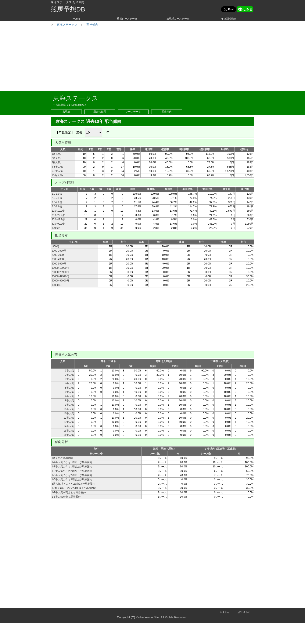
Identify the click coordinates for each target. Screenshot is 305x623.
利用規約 (224, 612)
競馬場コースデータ (177, 18)
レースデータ (133, 111)
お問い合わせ (243, 612)
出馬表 (66, 111)
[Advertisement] (152, 59)
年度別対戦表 (228, 18)
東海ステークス (105, 24)
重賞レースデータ (127, 18)
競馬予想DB (68, 9)
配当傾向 (131, 24)
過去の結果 (99, 111)
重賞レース (79, 24)
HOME (76, 18)
